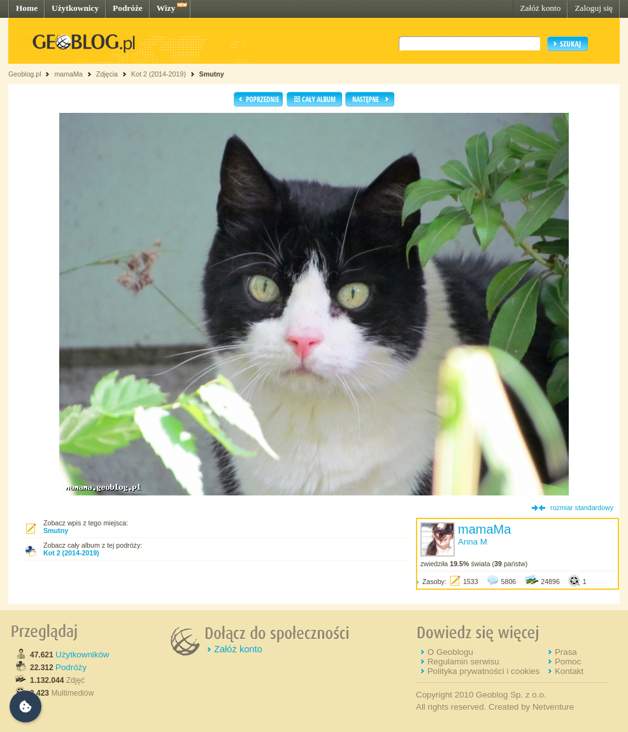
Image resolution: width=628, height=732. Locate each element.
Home (27, 8)
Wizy (166, 8)
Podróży (71, 667)
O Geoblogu (450, 652)
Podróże (128, 8)
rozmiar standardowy (581, 507)
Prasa (566, 652)
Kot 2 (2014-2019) (158, 74)
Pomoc (568, 661)
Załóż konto (540, 8)
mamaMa (68, 74)
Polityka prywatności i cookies (483, 671)
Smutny (211, 74)
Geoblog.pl (24, 74)
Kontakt (569, 671)
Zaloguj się (593, 8)
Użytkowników (82, 654)
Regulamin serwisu (463, 661)
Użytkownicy (75, 8)
